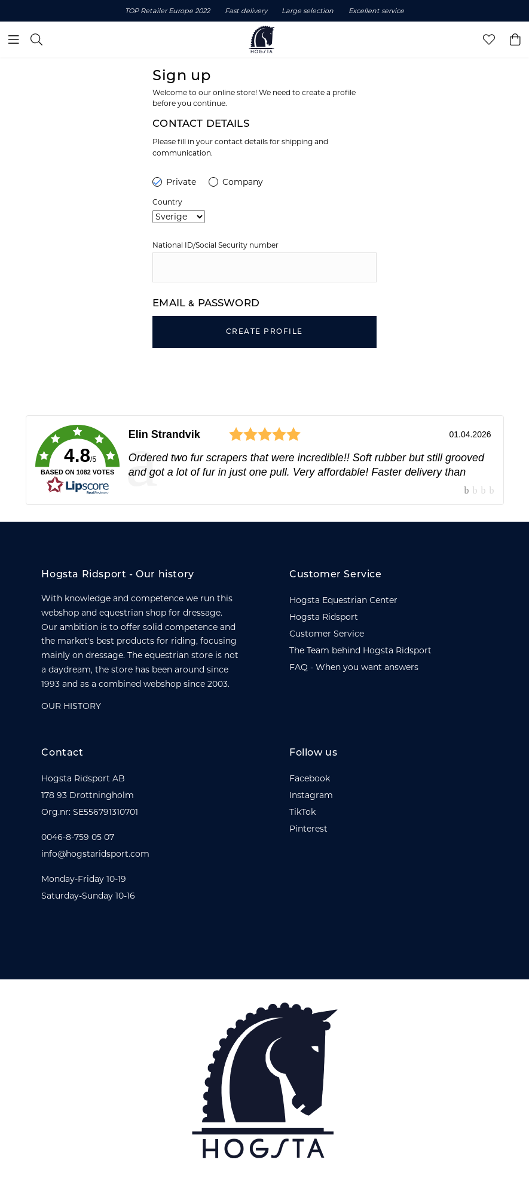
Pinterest (308, 828)
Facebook (309, 778)
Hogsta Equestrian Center (343, 600)
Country (167, 201)
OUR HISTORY (71, 706)
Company (236, 181)
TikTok (302, 811)
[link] (264, 460)
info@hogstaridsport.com (95, 853)
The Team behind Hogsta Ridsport (360, 650)
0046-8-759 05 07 (77, 837)
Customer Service (326, 633)
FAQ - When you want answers (353, 667)
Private (174, 181)
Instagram (311, 795)
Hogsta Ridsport (323, 616)
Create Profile (264, 332)
